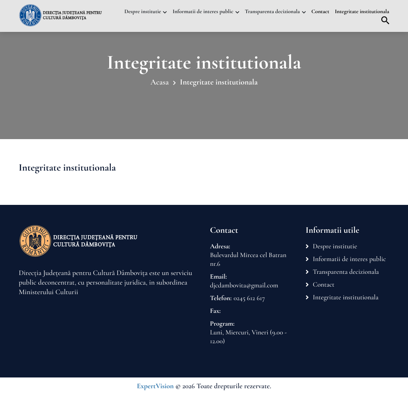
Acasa (159, 82)
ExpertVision (155, 386)
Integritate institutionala (362, 11)
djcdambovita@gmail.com (244, 285)
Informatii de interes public (203, 11)
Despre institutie (142, 11)
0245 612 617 (249, 298)
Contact (321, 11)
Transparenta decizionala (272, 11)
